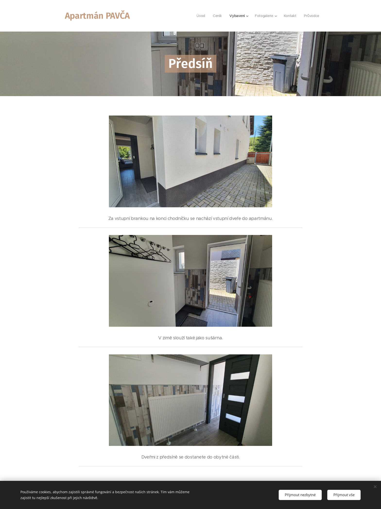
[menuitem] (200, 16)
